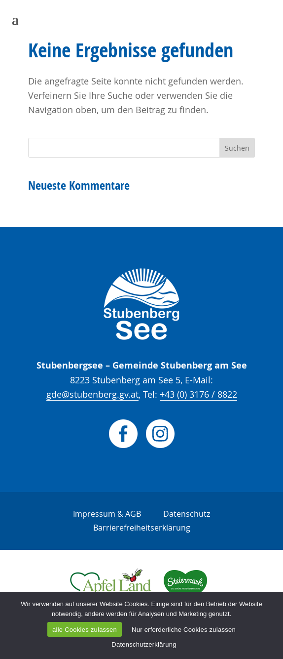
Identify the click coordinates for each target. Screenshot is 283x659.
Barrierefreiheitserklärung (141, 527)
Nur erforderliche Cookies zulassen (184, 629)
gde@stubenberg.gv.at (92, 394)
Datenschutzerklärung (143, 644)
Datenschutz (186, 513)
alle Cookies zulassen (84, 629)
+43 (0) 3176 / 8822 (198, 394)
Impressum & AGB (107, 513)
